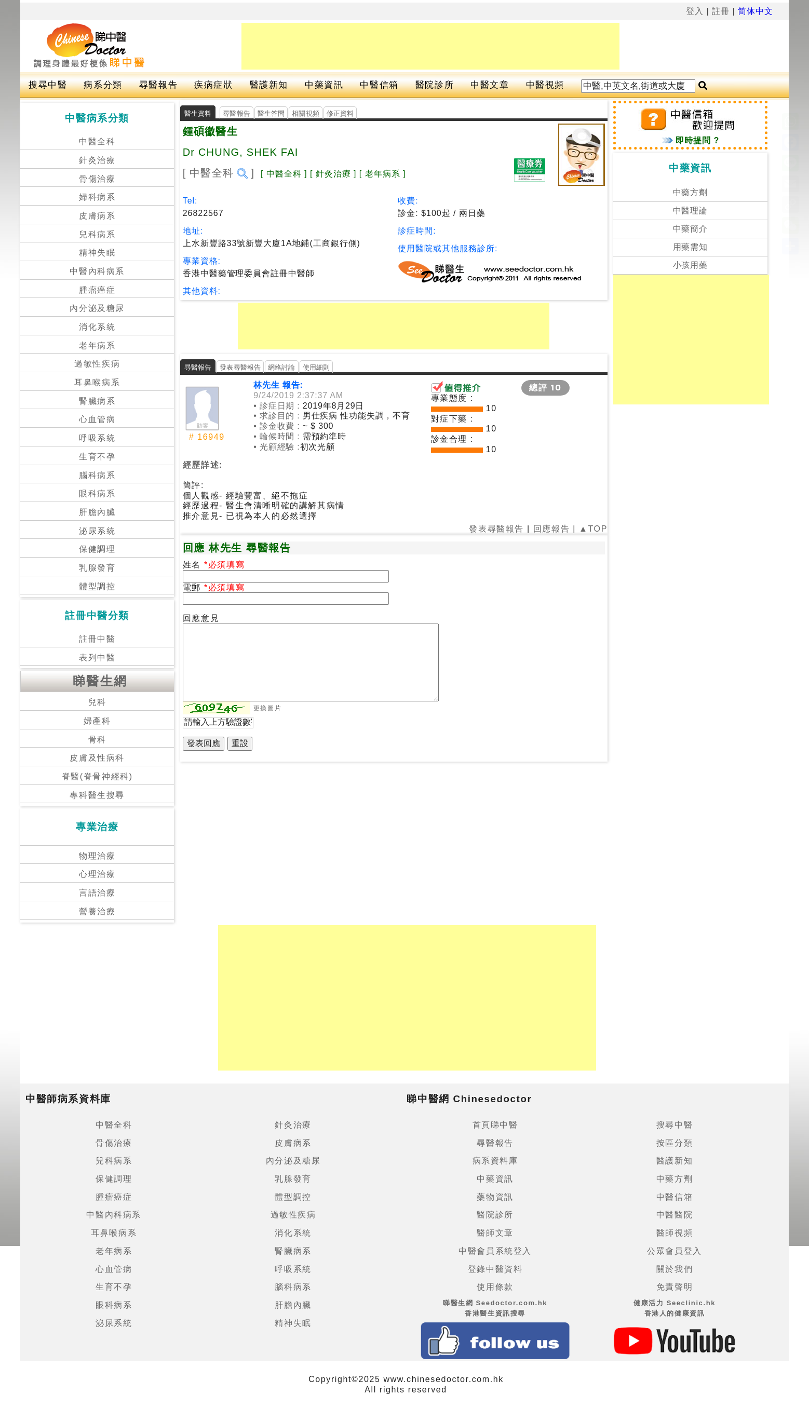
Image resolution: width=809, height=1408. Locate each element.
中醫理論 (690, 210)
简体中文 (755, 11)
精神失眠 (97, 252)
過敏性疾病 (97, 363)
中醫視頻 (545, 85)
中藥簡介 (690, 228)
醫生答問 (271, 113)
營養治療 (97, 911)
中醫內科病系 (97, 271)
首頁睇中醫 (495, 1124)
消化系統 (97, 326)
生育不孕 (97, 456)
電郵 (193, 587)
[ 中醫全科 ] (219, 173)
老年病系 (97, 345)
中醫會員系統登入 (495, 1251)
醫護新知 (269, 85)
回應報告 (551, 528)
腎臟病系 (97, 401)
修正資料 (340, 113)
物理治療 (97, 855)
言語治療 (97, 892)
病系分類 (103, 85)
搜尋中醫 (48, 85)
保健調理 (97, 549)
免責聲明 (674, 1286)
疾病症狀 (213, 85)
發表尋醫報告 (240, 367)
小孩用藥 (690, 265)
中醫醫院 (674, 1214)
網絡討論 (281, 367)
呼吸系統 (97, 438)
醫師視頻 (674, 1232)
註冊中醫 (97, 638)
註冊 (721, 11)
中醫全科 (97, 141)
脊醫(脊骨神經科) (97, 776)
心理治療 (97, 874)
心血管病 (97, 419)
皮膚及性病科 (97, 757)
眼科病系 (97, 493)
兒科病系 (97, 234)
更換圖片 (267, 708)
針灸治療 (97, 160)
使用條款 (495, 1286)
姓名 (193, 564)
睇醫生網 (100, 681)
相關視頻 (305, 113)
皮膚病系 (97, 215)
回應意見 (201, 618)
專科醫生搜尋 (97, 795)
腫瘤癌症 (97, 290)
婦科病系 (97, 197)
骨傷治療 (97, 178)
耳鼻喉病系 (97, 382)
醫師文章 (495, 1232)
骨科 (97, 739)
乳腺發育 (97, 567)
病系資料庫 (495, 1160)
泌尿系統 (97, 530)
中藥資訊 (324, 85)
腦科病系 (97, 475)
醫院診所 (434, 85)
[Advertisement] (430, 46)
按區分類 (674, 1143)
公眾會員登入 (674, 1251)
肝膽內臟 (97, 512)
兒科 (97, 702)
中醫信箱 (379, 85)
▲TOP (592, 528)
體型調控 (97, 586)
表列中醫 (97, 657)
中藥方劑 (690, 192)
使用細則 (316, 367)
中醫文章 (489, 85)
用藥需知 (690, 246)
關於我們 (674, 1269)
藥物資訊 (495, 1197)
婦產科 (97, 720)
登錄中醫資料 (495, 1269)
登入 (695, 11)
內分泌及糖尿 (97, 308)
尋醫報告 (158, 85)
